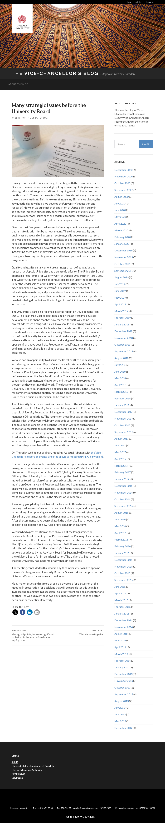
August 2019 (121, 277)
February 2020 (122, 237)
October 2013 (122, 687)
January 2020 (121, 243)
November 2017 (123, 418)
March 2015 (121, 600)
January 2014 (121, 667)
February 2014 (122, 660)
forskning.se (18, 773)
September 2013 (123, 694)
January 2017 (121, 479)
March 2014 (121, 653)
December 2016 (123, 485)
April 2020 (120, 223)
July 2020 (119, 203)
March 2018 (121, 391)
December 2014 (123, 620)
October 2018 (122, 344)
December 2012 (123, 727)
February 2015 (122, 606)
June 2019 (120, 290)
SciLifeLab (17, 777)
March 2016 (121, 539)
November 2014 (123, 627)
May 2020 (120, 216)
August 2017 (121, 438)
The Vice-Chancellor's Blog (55, 73)
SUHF (15, 762)
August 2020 (121, 196)
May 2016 (120, 526)
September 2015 (123, 579)
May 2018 (120, 378)
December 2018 (123, 331)
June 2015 (120, 586)
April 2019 (120, 304)
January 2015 (121, 613)
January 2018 (121, 405)
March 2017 (121, 465)
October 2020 (122, 183)
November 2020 (123, 176)
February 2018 (122, 398)
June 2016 (120, 519)
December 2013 (123, 673)
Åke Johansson (39, 118)
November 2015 (123, 566)
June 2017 (120, 445)
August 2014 (121, 633)
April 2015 (120, 593)
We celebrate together (91, 632)
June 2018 (120, 371)
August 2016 (121, 512)
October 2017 (122, 425)
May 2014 (120, 640)
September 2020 (123, 189)
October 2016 (122, 499)
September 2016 (123, 505)
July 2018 (119, 364)
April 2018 (120, 384)
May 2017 (120, 452)
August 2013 (121, 701)
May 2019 (120, 297)
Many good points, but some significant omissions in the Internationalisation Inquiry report (34, 635)
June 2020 (120, 210)
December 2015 (123, 559)
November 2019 (123, 257)
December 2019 (123, 250)
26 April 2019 (19, 118)
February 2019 (122, 317)
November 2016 (123, 492)
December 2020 (123, 169)
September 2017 (123, 432)
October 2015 (122, 573)
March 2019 (121, 310)
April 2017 (120, 458)
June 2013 (120, 714)
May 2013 (120, 721)
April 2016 (120, 532)
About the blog (18, 84)
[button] (15, 612)
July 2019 (119, 284)
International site (134, 2)
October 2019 (122, 263)
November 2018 (123, 337)
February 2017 (122, 472)
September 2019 (123, 270)
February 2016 (122, 546)
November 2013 (123, 680)
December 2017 (123, 411)
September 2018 (123, 351)
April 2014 (120, 647)
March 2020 (121, 230)
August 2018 (121, 358)
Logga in (149, 2)
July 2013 (119, 707)
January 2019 (121, 324)
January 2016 (121, 553)
